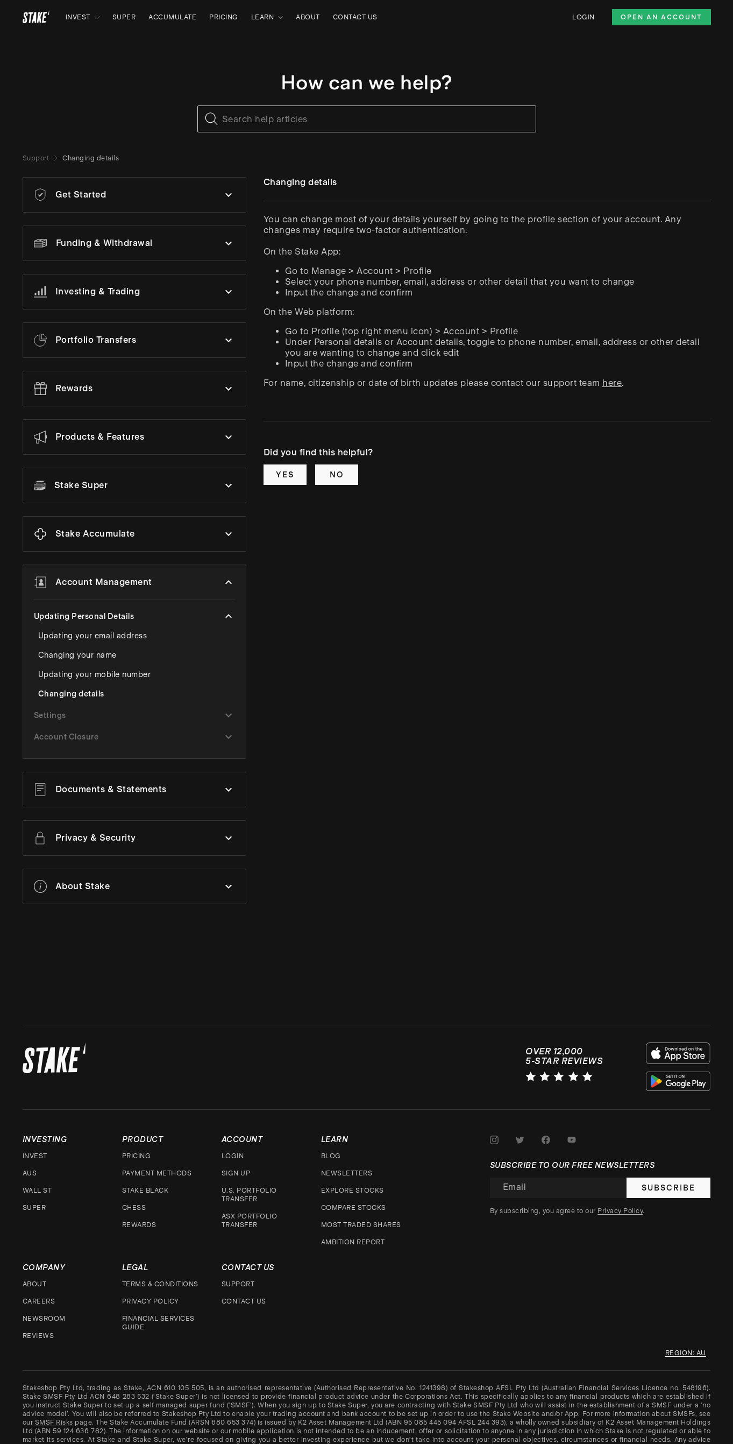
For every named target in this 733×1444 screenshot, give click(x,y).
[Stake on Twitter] (520, 1138)
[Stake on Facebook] (546, 1138)
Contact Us (355, 17)
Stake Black (145, 1188)
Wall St (37, 1188)
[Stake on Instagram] (494, 1138)
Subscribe (668, 1185)
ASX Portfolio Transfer (249, 1218)
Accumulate (172, 17)
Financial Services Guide (158, 1321)
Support (36, 158)
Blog (331, 1154)
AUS (30, 1171)
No (336, 474)
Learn (267, 17)
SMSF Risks (54, 1420)
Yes (285, 474)
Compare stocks (353, 1205)
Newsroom (44, 1316)
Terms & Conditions (160, 1282)
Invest (82, 17)
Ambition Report (353, 1240)
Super (124, 17)
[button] (134, 195)
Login (583, 17)
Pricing (223, 17)
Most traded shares (361, 1223)
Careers (39, 1299)
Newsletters (347, 1171)
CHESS (134, 1205)
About (308, 17)
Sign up (236, 1171)
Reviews (38, 1333)
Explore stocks (352, 1188)
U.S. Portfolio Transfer (249, 1193)
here (612, 383)
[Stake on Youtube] (572, 1138)
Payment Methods (157, 1171)
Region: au (685, 1351)
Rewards (139, 1223)
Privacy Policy (150, 1299)
